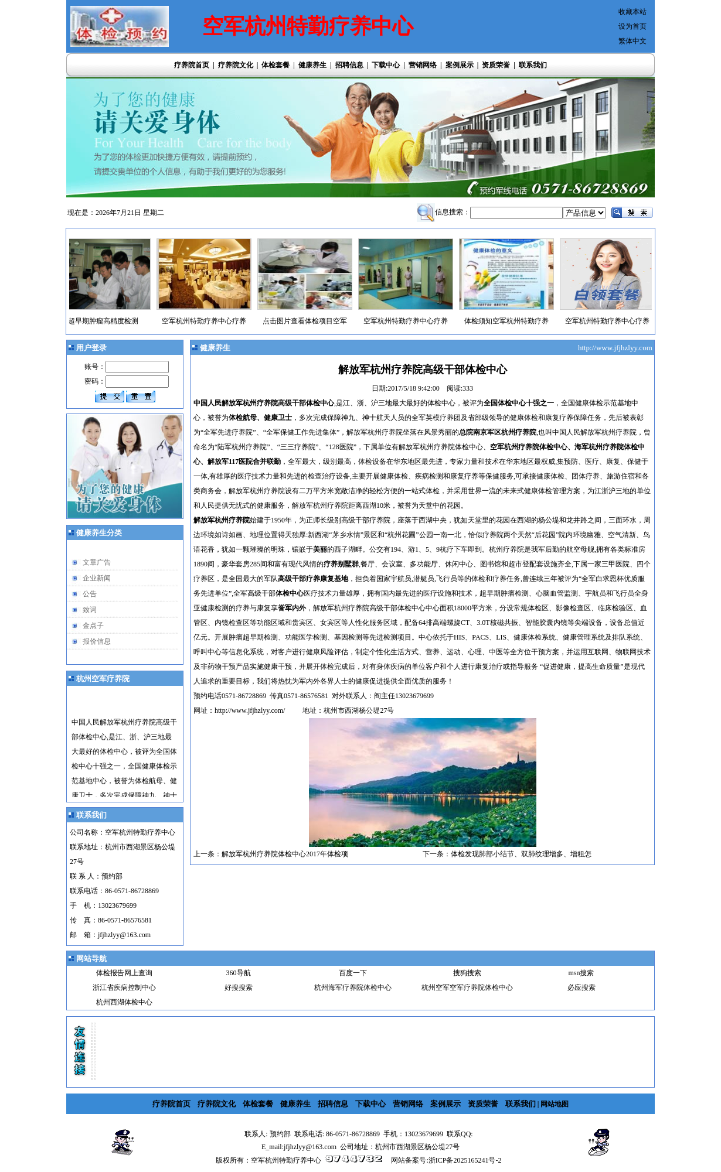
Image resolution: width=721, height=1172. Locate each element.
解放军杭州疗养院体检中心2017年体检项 (285, 854)
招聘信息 (349, 65)
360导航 (238, 973)
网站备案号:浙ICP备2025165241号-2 (446, 1160)
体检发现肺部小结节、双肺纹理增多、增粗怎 (521, 854)
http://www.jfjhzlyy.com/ (250, 710)
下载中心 (386, 65)
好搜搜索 (239, 987)
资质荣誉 (496, 65)
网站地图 (554, 1104)
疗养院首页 (191, 65)
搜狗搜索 (467, 973)
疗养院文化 (235, 65)
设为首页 (632, 26)
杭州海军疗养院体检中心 (353, 987)
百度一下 (353, 973)
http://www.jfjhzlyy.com (616, 347)
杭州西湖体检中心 (124, 1002)
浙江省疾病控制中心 (124, 987)
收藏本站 (632, 12)
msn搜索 (581, 973)
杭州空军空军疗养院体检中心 (467, 987)
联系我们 (533, 65)
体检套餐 (275, 65)
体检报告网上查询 (124, 973)
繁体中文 (632, 41)
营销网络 (423, 65)
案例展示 (459, 65)
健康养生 (312, 65)
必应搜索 (581, 987)
